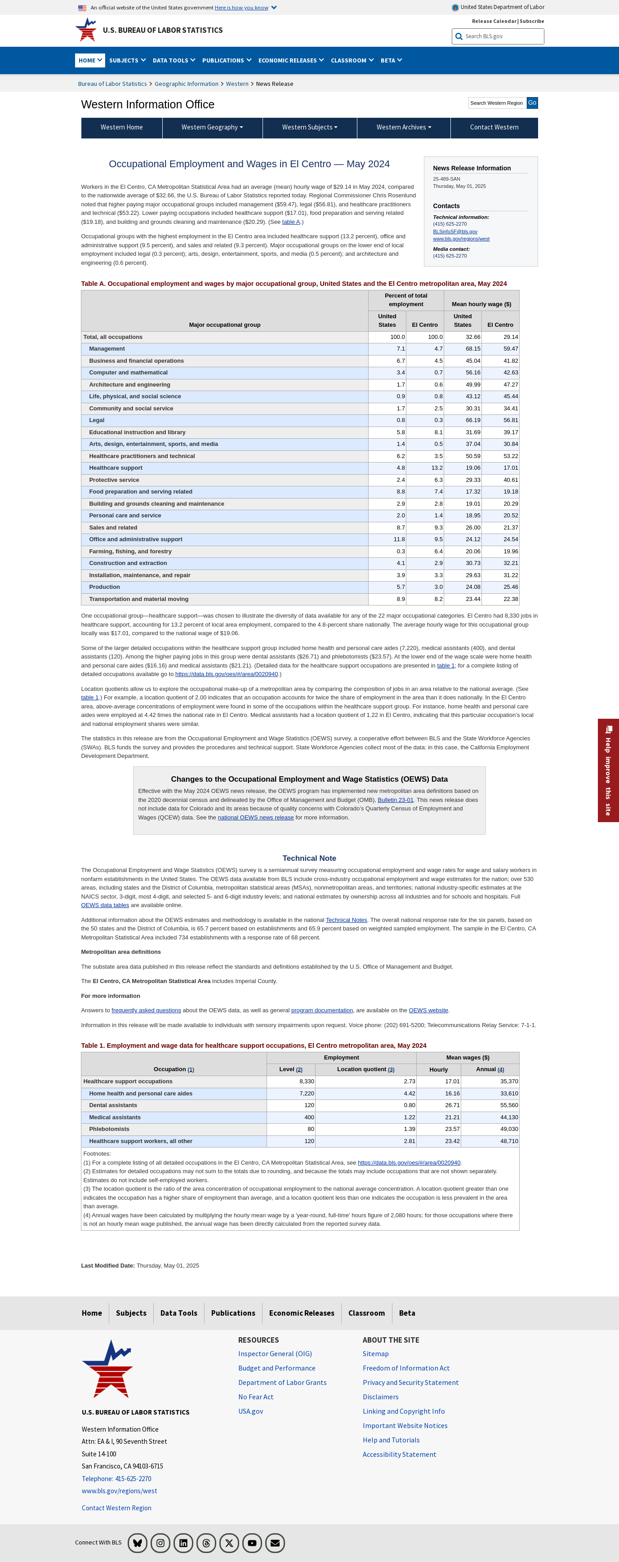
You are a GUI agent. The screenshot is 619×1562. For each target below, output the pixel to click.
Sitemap (376, 1353)
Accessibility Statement (399, 1454)
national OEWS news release (256, 817)
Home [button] (88, 60)
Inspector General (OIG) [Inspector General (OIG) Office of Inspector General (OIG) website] (275, 1353)
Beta (407, 1313)
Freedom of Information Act (406, 1367)
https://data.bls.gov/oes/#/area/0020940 (226, 674)
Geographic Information (186, 84)
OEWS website (428, 1010)
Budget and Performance (277, 1367)
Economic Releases (301, 1313)
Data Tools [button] (171, 60)
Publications (233, 1313)
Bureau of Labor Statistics (112, 84)
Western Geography (210, 127)
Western (237, 84)
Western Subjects (307, 127)
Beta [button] (388, 60)
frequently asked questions (146, 1010)
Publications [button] (223, 60)
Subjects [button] (124, 60)
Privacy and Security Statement (411, 1382)
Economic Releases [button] (288, 60)
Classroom (366, 1313)
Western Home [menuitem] (122, 127)
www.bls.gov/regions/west (461, 238)
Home (92, 1313)
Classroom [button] (349, 60)
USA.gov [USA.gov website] (250, 1410)
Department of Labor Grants (282, 1382)
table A (291, 221)
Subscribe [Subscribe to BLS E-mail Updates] (532, 21)
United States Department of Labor (497, 7)
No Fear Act (256, 1396)
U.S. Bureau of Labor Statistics (163, 30)
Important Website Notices (405, 1425)
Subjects (131, 1313)
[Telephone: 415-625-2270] (153, 1479)
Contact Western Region (116, 1508)
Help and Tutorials (391, 1439)
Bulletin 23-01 (396, 800)
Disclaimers (381, 1396)
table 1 (445, 665)
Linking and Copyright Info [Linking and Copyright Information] (404, 1410)
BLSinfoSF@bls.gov (455, 231)
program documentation (322, 1010)
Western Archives (401, 127)
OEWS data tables (105, 905)
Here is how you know (241, 7)
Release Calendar (494, 21)
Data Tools (178, 1313)
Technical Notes (346, 920)
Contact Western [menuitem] (494, 127)
